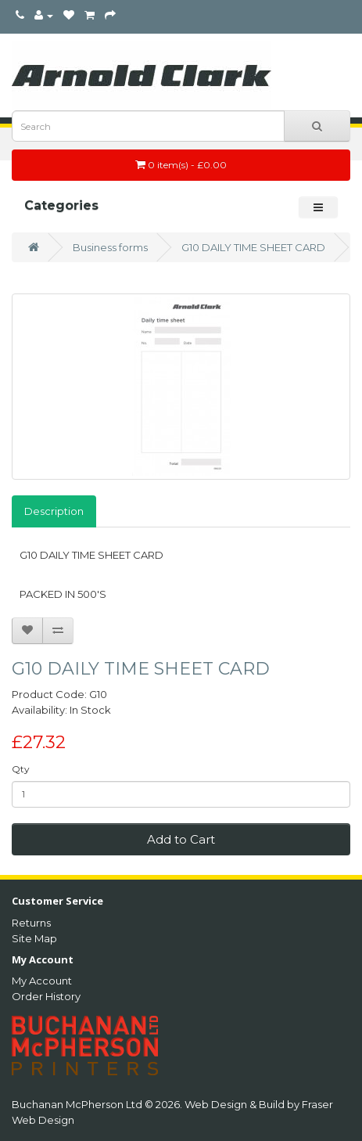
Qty (21, 769)
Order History (46, 996)
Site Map (34, 938)
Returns (31, 922)
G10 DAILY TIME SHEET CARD (253, 247)
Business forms (110, 247)
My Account (42, 980)
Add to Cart (181, 839)
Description (54, 511)
